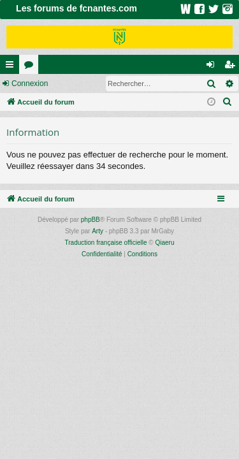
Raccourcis (12, 67)
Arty (97, 231)
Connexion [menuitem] (213, 67)
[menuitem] (227, 102)
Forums (31, 67)
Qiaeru (164, 242)
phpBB (90, 219)
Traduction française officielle (106, 242)
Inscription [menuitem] (232, 67)
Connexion (29, 83)
